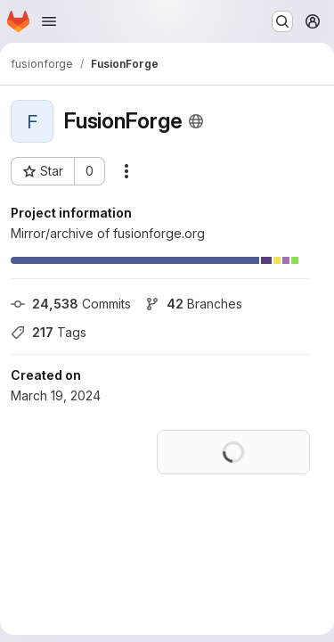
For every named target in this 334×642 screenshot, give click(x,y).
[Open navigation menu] (49, 21)
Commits (71, 303)
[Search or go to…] (282, 21)
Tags (48, 332)
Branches (193, 303)
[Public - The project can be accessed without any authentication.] (196, 121)
